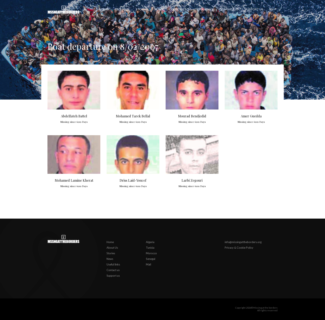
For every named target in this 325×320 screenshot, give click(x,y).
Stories (142, 9)
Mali (148, 264)
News (158, 9)
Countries (177, 9)
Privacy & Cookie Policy (239, 247)
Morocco (151, 253)
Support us (254, 9)
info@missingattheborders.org (243, 242)
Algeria (150, 242)
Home (103, 9)
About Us (121, 9)
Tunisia (150, 247)
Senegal (150, 258)
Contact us (229, 9)
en (271, 9)
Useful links (203, 9)
